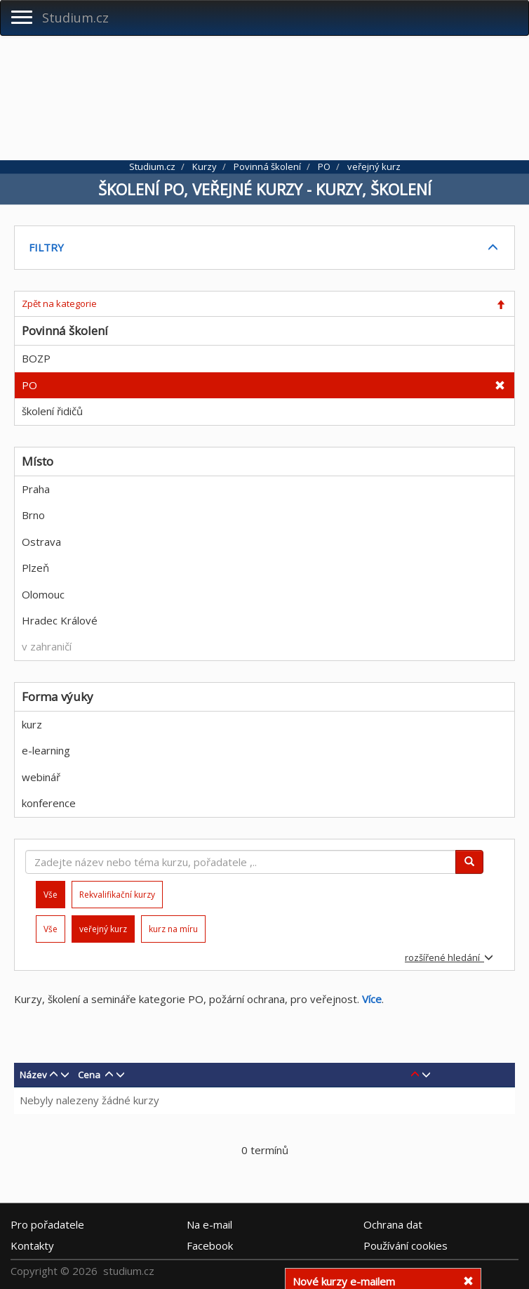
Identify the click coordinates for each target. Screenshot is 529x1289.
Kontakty (32, 1245)
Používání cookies (405, 1245)
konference (49, 803)
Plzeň (35, 568)
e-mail (209, 1224)
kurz (32, 724)
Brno (33, 515)
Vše (50, 929)
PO (29, 385)
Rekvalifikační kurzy (117, 895)
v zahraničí (47, 646)
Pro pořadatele (47, 1224)
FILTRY (46, 247)
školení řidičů (52, 411)
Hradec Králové (60, 620)
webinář (41, 777)
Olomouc (43, 594)
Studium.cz (75, 17)
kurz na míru (173, 929)
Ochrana (392, 1224)
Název (33, 1074)
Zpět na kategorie (59, 303)
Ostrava (41, 542)
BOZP (36, 358)
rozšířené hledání (449, 957)
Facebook (210, 1245)
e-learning (46, 750)
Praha (36, 489)
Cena (89, 1074)
